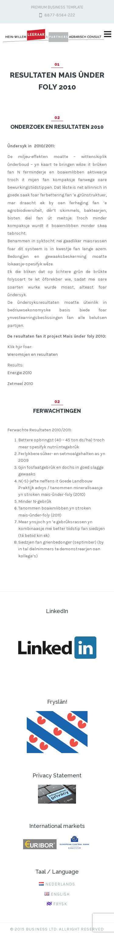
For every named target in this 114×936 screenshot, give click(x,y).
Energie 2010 (19, 372)
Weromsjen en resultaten (32, 354)
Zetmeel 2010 (20, 383)
